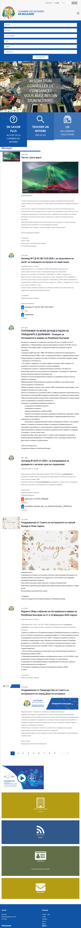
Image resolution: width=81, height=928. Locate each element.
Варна (44, 923)
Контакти (4, 919)
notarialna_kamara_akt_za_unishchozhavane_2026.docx (48, 506)
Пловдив (44, 919)
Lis (67, 127)
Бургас (44, 921)
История (4, 914)
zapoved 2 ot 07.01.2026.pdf (36, 499)
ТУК (38, 479)
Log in (57, 3)
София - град (46, 914)
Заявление (29, 315)
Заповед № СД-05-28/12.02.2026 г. (39, 307)
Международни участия (9, 916)
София (44, 916)
